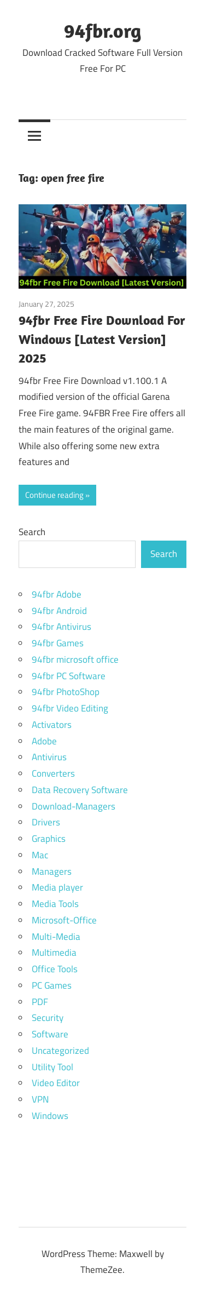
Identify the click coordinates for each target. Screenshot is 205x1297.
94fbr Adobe (56, 594)
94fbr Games (58, 643)
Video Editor (56, 1083)
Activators (52, 725)
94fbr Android (59, 611)
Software (50, 1034)
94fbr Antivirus (61, 626)
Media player (57, 887)
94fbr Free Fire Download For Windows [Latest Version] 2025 (102, 339)
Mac (40, 855)
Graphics (49, 838)
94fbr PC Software (69, 676)
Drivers (46, 822)
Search (32, 532)
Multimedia (54, 952)
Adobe (44, 741)
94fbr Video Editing (70, 708)
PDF (40, 1002)
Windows (50, 1116)
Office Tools (55, 969)
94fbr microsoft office (75, 659)
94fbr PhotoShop (65, 692)
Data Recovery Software (80, 790)
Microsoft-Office (64, 920)
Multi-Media (56, 936)
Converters (53, 773)
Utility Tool (52, 1067)
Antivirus (49, 757)
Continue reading (54, 495)
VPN (40, 1099)
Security (47, 1018)
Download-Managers (73, 806)
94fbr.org (102, 30)
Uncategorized (60, 1050)
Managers (52, 871)
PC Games (52, 985)
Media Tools (55, 904)
